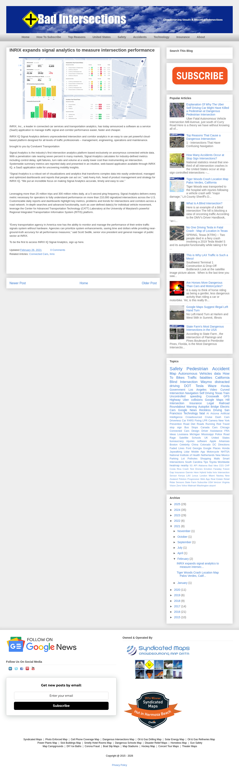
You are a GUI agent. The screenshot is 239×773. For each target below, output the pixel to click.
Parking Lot (177, 458)
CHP (227, 465)
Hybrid (203, 472)
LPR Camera (209, 420)
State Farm (190, 482)
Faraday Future (221, 469)
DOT (187, 386)
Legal (210, 403)
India (209, 472)
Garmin (189, 472)
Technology (161, 37)
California (222, 378)
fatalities (206, 378)
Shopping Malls (210, 458)
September (184, 542)
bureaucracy (177, 441)
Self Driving (206, 393)
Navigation (192, 393)
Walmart (192, 485)
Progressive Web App (198, 479)
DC (214, 444)
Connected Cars (38, 254)
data (217, 373)
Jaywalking (176, 451)
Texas (218, 393)
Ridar (172, 482)
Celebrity (185, 444)
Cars (215, 427)
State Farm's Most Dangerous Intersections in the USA (205, 328)
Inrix (52, 254)
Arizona (214, 413)
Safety (122, 37)
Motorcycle (213, 451)
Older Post (149, 283)
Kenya (181, 475)
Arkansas (224, 441)
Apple (213, 441)
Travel (226, 424)
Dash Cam (222, 417)
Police (218, 434)
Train (226, 393)
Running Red (213, 424)
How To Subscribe (49, 37)
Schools (196, 437)
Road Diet (189, 424)
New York (223, 420)
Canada (205, 427)
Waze (212, 386)
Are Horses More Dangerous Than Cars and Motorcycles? (204, 284)
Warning (191, 406)
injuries (190, 441)
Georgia (197, 448)
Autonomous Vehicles (195, 373)
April (180, 553)
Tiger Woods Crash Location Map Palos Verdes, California (207, 180)
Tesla (199, 386)
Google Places (212, 448)
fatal (202, 413)
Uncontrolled (178, 396)
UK (206, 437)
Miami (212, 475)
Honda (225, 448)
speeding (196, 396)
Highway (175, 399)
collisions (197, 399)
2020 (177, 589)
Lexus (195, 475)
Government (177, 389)
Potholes (192, 458)
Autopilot (203, 406)
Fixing (198, 420)
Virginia (225, 482)
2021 (177, 526)
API (195, 465)
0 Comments (57, 249)
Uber (186, 399)
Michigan (195, 434)
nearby (185, 465)
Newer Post (18, 283)
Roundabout (177, 406)
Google (182, 410)
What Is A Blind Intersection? (204, 203)
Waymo (206, 382)
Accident (220, 368)
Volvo (184, 485)
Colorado (205, 444)
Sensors (180, 482)
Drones (199, 469)
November (184, 531)
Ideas (173, 434)
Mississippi (207, 434)
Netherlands (208, 455)
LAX (188, 475)
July (180, 547)
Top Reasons (77, 37)
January (182, 582)
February (183, 558)
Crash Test (188, 469)
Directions (223, 444)
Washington (203, 485)
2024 (177, 509)
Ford (188, 448)
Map (173, 373)
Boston (174, 444)
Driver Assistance (211, 430)
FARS (190, 420)
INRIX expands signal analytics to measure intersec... (198, 565)
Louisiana (182, 434)
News (193, 410)
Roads (200, 424)
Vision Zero (175, 485)
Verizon (217, 482)
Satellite (183, 437)
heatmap (175, 465)
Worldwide (223, 462)
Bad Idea (213, 465)
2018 (177, 600)
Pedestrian (197, 368)
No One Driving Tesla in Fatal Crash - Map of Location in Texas (207, 229)
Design (195, 430)
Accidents (140, 37)
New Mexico (222, 455)
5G (191, 465)
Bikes (180, 378)
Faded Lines (177, 448)
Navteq (219, 475)
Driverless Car (178, 420)
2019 (177, 595)
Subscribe (202, 482)
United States (102, 37)
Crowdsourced (193, 417)
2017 (177, 606)
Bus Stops (191, 427)
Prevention (176, 424)
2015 (177, 617)
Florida (225, 386)
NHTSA (225, 451)
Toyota (213, 462)
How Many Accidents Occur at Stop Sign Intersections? (205, 156)
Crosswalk (212, 396)
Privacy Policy (119, 765)
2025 (177, 504)
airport (212, 485)
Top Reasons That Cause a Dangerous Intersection (203, 137)
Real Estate (217, 479)
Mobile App (198, 451)
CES (221, 465)
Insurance (183, 37)
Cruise (208, 417)
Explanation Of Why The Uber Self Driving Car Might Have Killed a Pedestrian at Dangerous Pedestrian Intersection (207, 109)
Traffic (192, 378)
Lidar (186, 451)
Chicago (224, 427)
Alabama (202, 465)
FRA (226, 430)
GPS (226, 396)
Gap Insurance (177, 472)
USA (210, 482)
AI (207, 413)
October (182, 536)
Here (196, 472)
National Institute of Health (185, 455)
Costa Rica (175, 469)
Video (213, 389)
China (194, 444)
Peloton (182, 479)
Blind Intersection (184, 382)
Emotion (208, 469)
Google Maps (214, 399)
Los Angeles (198, 389)
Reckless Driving (210, 410)
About (201, 37)
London (203, 475)
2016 (177, 611)
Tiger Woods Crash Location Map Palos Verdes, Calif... (198, 574)
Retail (226, 479)
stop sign (176, 427)
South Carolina (193, 462)
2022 (177, 520)
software (202, 441)
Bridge (215, 406)
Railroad (224, 403)
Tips (205, 462)
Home (26, 37)
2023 (177, 515)
